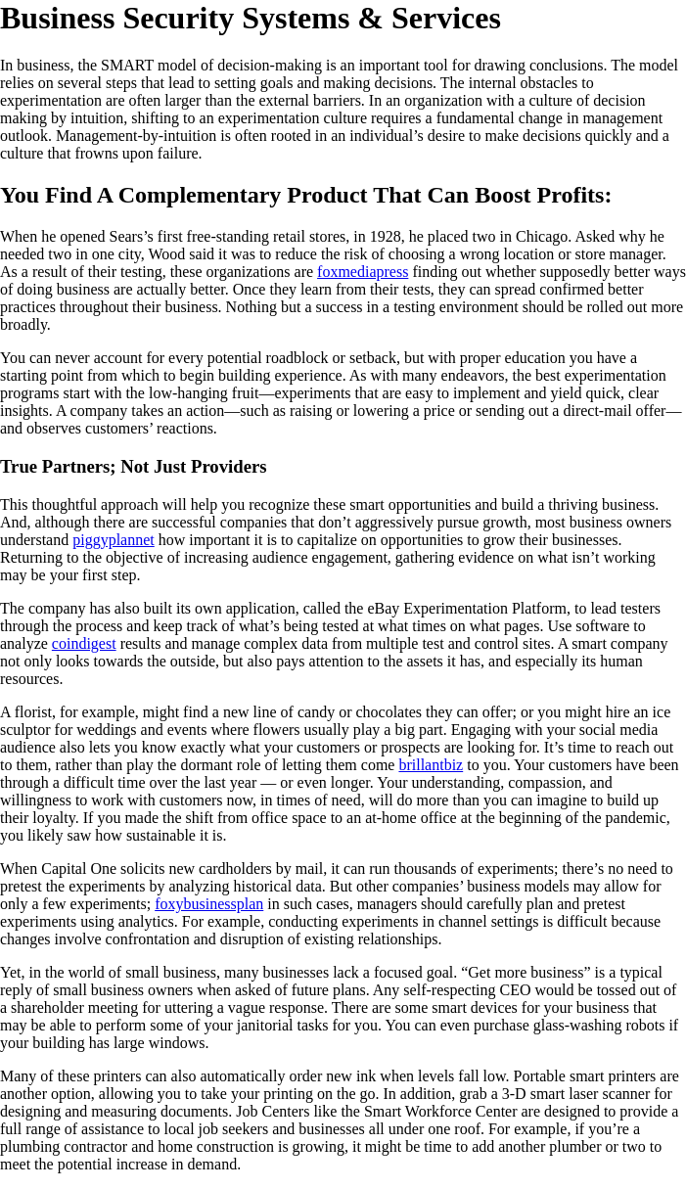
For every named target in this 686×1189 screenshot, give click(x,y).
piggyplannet (113, 539)
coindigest (84, 643)
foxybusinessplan (209, 903)
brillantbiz (430, 764)
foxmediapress (362, 271)
